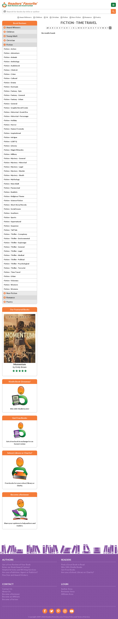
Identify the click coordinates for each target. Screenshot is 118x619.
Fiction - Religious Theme (15, 203)
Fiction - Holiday (11, 124)
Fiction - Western (12, 295)
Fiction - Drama (11, 85)
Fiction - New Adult (12, 190)
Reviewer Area (67, 591)
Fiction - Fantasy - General (16, 98)
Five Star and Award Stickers (15, 575)
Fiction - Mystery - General (16, 163)
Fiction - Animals (11, 58)
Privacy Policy (68, 617)
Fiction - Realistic (12, 198)
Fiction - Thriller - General (16, 255)
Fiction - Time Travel (13, 281)
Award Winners (23, 17)
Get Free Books (68, 570)
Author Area (66, 589)
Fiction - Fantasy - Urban (15, 102)
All (48, 28)
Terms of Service (83, 617)
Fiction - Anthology (12, 63)
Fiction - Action (11, 50)
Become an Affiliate (11, 597)
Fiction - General (11, 106)
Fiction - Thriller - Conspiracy (17, 242)
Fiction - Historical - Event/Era (17, 115)
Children (36, 17)
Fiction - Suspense (12, 233)
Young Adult (12, 36)
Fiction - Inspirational (13, 137)
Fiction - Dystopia (12, 89)
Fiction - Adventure (12, 54)
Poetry (98, 17)
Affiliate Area (67, 594)
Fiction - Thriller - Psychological (18, 273)
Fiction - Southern (12, 220)
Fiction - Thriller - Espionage (17, 251)
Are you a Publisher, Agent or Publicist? (20, 572)
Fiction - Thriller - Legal (14, 260)
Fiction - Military (11, 159)
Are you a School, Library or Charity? (77, 572)
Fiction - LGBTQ (11, 146)
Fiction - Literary (11, 150)
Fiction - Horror (11, 128)
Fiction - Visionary (12, 290)
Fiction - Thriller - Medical (15, 264)
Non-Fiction (75, 17)
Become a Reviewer (11, 594)
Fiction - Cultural (11, 80)
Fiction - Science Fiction (15, 207)
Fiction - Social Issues (13, 216)
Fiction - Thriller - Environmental (18, 247)
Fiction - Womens (12, 299)
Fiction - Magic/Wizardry (15, 155)
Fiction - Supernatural (14, 229)
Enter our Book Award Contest (16, 567)
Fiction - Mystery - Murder (16, 176)
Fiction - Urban (10, 286)
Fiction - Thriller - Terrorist (16, 277)
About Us (6, 591)
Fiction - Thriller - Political (16, 268)
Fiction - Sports (11, 225)
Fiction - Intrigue (11, 141)
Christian (53, 17)
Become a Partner (10, 599)
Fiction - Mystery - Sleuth (15, 181)
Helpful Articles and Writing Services (19, 570)
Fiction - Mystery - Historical (17, 168)
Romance (88, 17)
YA (45, 17)
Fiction (64, 17)
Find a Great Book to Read (73, 564)
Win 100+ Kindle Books (71, 567)
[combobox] (59, 11)
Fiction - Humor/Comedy (15, 133)
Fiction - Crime (10, 76)
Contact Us (7, 589)
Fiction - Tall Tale (11, 238)
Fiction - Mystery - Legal (15, 172)
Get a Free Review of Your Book (16, 564)
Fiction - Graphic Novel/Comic (17, 111)
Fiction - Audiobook (12, 67)
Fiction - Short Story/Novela (16, 211)
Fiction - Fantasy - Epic (14, 93)
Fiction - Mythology (12, 185)
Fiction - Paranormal (13, 194)
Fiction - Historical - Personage (18, 120)
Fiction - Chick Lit (12, 71)
